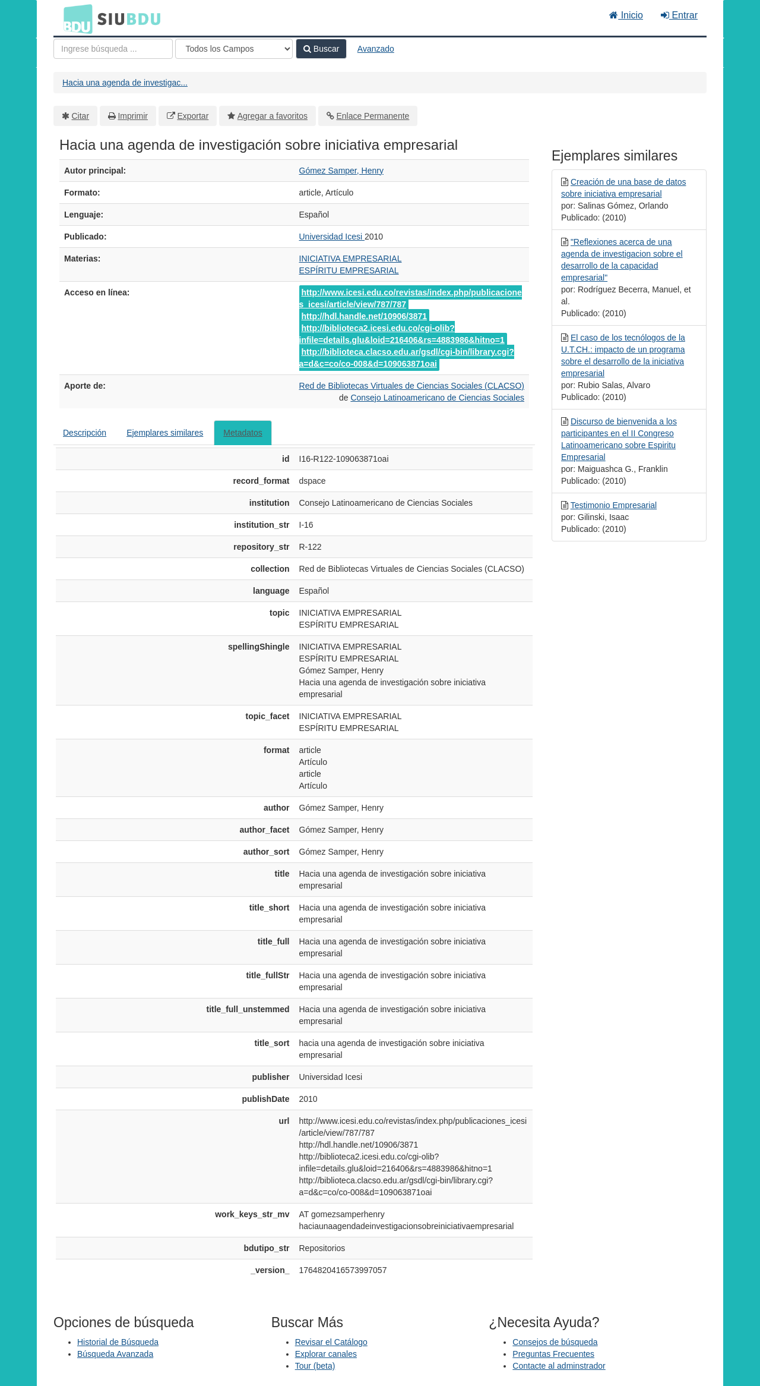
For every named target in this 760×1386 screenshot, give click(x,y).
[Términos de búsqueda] (113, 49)
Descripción (84, 432)
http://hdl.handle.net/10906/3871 (365, 316)
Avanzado (375, 48)
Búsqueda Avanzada (115, 1354)
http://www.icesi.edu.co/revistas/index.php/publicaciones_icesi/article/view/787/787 (410, 298)
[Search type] (234, 49)
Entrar (679, 15)
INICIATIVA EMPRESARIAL (350, 258)
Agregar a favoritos (273, 116)
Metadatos (242, 432)
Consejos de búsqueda (554, 1342)
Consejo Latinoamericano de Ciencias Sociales (437, 397)
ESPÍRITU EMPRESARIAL (349, 270)
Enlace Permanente (372, 116)
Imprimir (133, 116)
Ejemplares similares (164, 432)
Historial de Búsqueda (118, 1342)
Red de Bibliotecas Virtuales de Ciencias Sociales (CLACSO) (411, 385)
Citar (81, 116)
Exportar (192, 116)
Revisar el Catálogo (331, 1342)
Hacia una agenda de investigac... (125, 82)
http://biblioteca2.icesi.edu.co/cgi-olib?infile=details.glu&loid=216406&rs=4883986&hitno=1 (402, 334)
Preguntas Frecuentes (553, 1354)
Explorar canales (326, 1354)
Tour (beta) (315, 1366)
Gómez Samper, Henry (341, 170)
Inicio (626, 15)
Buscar (321, 48)
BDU (74, 18)
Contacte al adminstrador (558, 1366)
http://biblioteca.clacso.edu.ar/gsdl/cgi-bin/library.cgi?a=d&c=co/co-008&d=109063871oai (406, 357)
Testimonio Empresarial (614, 505)
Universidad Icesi (332, 236)
